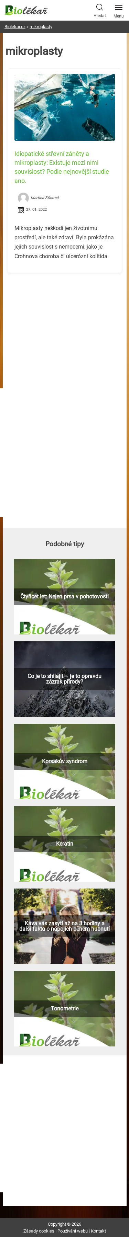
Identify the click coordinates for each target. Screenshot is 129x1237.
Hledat (100, 10)
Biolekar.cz (14, 26)
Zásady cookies (38, 1231)
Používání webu (72, 1231)
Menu (119, 9)
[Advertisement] (65, 326)
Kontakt (98, 1231)
